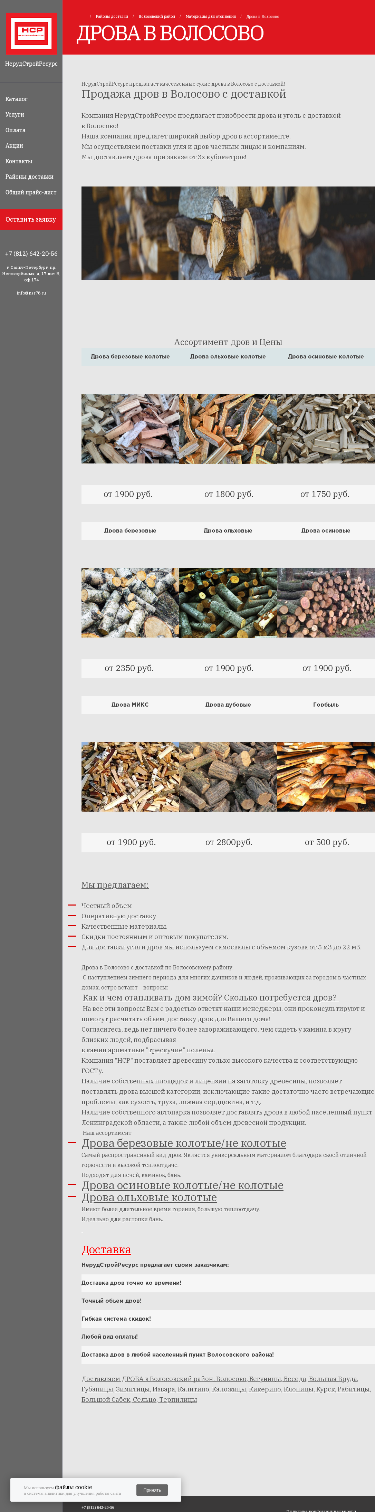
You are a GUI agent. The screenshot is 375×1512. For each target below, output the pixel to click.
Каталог (17, 98)
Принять (152, 1490)
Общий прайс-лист (31, 192)
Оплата (16, 129)
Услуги (15, 114)
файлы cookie (73, 1487)
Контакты (19, 160)
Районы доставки (30, 176)
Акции (14, 145)
